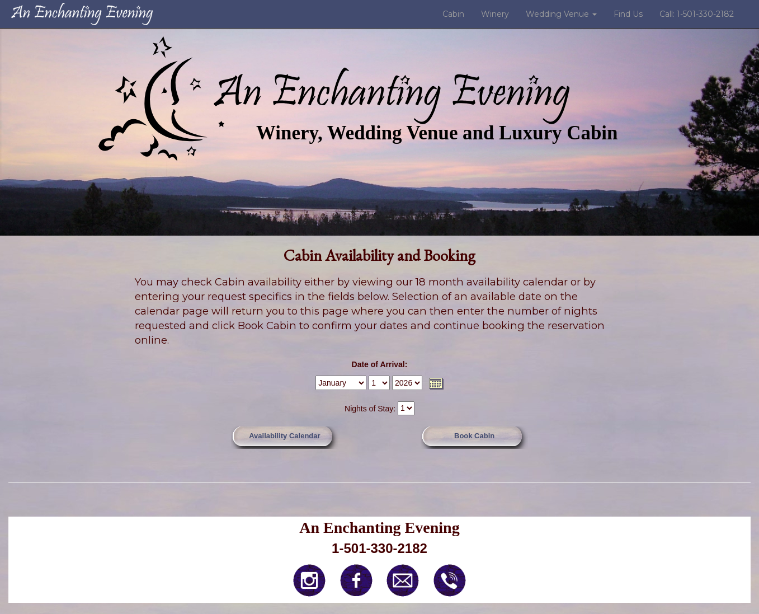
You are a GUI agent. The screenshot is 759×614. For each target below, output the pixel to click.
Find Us (628, 14)
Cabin (453, 14)
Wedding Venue (561, 14)
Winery (495, 14)
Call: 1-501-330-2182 (696, 14)
